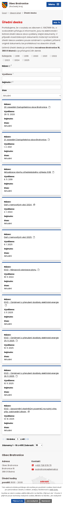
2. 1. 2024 (8, 212)
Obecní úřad (15, 13)
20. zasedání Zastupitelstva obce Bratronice (27, 107)
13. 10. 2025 (9, 419)
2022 (54, 56)
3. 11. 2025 (8, 312)
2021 (45, 56)
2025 (26, 60)
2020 (35, 56)
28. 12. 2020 (9, 114)
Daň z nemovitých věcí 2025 (19, 237)
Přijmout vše (18, 501)
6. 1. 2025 (8, 244)
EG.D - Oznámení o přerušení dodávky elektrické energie (31, 303)
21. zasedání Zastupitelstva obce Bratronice (27, 139)
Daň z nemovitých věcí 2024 (19, 204)
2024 (17, 60)
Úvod (4, 13)
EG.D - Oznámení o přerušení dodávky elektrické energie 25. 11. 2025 (31, 339)
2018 (17, 56)
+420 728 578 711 (43, 465)
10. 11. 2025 (9, 348)
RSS (57, 22)
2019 (26, 56)
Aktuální (8, 125)
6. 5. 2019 (8, 179)
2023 (7, 60)
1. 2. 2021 (8, 147)
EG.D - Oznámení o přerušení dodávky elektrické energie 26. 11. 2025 (31, 375)
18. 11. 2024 (9, 277)
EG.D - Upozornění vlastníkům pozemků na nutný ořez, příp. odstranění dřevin (30, 410)
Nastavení (46, 501)
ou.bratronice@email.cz (46, 469)
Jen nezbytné (32, 501)
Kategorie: (7, 55)
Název (6, 66)
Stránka (11, 439)
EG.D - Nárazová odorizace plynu (21, 269)
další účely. (54, 490)
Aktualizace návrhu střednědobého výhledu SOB (29, 172)
